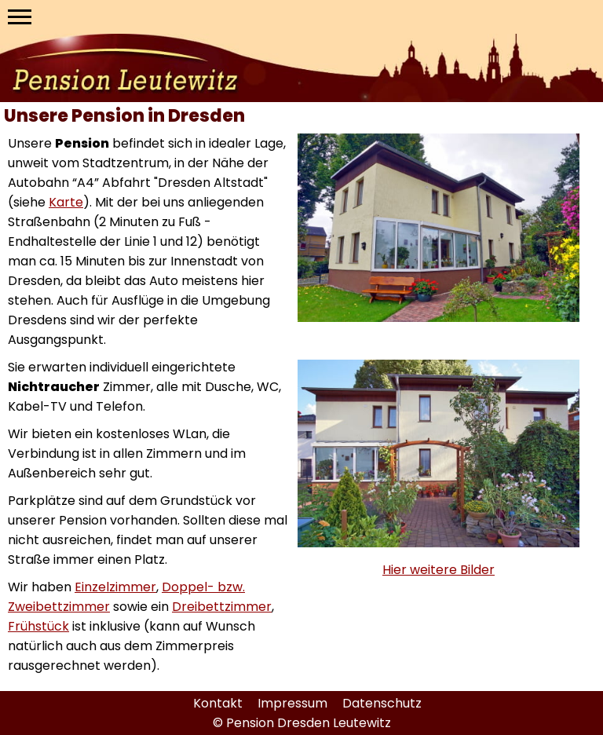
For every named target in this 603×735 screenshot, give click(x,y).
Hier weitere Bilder (438, 570)
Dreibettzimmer (222, 607)
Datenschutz (382, 703)
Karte (66, 202)
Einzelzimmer (115, 587)
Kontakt (219, 703)
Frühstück (38, 626)
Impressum (294, 703)
